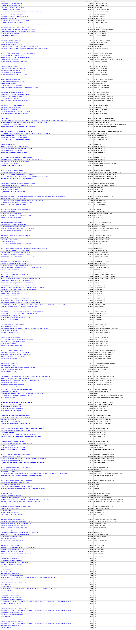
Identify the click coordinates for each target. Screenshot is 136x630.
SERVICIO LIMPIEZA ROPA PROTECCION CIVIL (12, 59)
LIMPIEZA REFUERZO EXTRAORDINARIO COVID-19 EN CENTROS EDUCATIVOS (20, 278)
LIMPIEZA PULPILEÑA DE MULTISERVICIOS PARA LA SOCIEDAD (16, 402)
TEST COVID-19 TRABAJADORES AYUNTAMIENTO (13, 541)
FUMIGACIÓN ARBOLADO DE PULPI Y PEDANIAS (13, 7)
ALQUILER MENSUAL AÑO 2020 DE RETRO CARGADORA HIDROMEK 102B (19, 306)
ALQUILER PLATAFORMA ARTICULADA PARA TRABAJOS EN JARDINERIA (19, 31)
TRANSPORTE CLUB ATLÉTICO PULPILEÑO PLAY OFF (14, 61)
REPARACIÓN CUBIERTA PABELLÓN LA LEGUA (12, 350)
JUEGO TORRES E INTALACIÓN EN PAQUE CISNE (13, 374)
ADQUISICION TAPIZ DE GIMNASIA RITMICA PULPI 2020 (14, 100)
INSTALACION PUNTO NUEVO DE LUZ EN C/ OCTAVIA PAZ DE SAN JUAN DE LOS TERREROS (24, 155)
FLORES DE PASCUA (6, 465)
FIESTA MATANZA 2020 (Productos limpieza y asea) (13, 332)
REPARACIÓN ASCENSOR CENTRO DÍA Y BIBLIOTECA (14, 528)
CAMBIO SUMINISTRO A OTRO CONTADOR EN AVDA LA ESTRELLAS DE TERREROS (21, 159)
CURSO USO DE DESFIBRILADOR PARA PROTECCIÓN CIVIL (15, 129)
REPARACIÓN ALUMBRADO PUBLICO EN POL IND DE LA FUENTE (17, 521)
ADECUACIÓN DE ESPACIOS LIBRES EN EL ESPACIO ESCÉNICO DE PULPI (19, 46)
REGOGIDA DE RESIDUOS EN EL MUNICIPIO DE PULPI (14, 16)
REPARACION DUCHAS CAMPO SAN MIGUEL (12, 460)
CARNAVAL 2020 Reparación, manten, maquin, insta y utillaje (15, 161)
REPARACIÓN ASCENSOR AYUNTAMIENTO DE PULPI (14, 525)
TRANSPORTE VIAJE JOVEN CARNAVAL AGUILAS (13, 70)
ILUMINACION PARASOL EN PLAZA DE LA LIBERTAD (13, 198)
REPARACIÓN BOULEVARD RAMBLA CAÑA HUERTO (13, 449)
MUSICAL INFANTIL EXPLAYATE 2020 (10, 291)
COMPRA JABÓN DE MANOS (8, 445)
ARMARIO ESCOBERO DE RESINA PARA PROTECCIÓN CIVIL (16, 111)
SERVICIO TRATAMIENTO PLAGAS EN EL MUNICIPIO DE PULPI (16, 185)
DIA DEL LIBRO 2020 (5, 569)
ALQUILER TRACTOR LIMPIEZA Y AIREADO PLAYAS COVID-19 (16, 497)
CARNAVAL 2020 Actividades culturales (10, 558)
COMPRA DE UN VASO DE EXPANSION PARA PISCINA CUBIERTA (17, 265)
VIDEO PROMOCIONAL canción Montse (10, 42)
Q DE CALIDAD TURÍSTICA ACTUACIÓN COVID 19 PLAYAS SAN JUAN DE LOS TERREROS (23, 25)
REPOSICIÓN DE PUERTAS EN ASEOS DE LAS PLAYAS (14, 322)
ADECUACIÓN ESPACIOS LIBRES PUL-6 (10, 456)
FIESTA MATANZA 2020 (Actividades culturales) (12, 612)
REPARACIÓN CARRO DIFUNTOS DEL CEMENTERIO (13, 205)
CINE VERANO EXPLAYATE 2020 (8, 83)
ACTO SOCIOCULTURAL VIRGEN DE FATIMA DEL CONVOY (15, 298)
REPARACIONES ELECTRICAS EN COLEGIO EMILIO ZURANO (16, 135)
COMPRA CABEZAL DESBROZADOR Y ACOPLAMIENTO (14, 447)
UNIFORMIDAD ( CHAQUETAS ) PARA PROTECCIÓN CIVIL (15, 352)
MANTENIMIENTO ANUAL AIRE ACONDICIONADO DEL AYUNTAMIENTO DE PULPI (20, 302)
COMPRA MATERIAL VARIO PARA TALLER (11, 545)
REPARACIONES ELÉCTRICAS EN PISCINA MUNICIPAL (14, 137)
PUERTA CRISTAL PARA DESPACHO (9, 363)
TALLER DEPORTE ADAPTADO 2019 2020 (11, 421)
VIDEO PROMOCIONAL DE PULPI (9, 239)
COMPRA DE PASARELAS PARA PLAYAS (10, 315)
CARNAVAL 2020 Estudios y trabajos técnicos (11, 597)
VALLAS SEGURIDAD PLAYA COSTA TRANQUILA (12, 324)
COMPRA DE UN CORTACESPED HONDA (11, 495)
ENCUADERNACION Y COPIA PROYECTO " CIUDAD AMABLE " (16, 250)
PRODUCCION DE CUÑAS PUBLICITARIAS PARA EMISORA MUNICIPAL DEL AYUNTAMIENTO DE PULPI (26, 376)
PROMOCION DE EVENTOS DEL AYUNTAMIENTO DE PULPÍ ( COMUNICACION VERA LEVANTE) (24, 122)
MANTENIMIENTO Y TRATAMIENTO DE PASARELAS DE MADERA (16, 389)
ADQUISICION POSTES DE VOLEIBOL (10, 98)
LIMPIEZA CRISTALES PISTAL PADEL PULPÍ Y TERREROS (15, 274)
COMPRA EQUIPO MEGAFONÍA (8, 343)
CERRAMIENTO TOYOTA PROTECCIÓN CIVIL (12, 3)
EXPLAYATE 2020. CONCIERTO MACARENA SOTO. (13, 356)
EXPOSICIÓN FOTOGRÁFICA (8, 211)
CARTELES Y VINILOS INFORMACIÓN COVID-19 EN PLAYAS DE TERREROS (19, 90)
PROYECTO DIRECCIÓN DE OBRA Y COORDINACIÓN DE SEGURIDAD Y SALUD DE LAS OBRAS (24, 176)
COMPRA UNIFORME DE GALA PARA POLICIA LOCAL (14, 224)
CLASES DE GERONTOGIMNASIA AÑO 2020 (11, 103)
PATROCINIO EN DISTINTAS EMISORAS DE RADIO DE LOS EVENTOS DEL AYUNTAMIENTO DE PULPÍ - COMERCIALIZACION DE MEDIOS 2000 (35, 120)
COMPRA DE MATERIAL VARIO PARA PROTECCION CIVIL (15, 194)
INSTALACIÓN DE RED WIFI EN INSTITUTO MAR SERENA (15, 482)
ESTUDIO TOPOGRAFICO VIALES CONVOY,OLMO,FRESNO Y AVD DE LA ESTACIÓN (21, 476)
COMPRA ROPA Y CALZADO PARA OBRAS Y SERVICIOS (14, 113)
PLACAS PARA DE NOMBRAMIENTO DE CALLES (12, 22)
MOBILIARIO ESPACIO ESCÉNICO (9, 358)
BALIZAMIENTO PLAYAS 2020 (8, 397)
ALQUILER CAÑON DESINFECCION (9, 508)
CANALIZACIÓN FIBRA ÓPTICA (8, 18)
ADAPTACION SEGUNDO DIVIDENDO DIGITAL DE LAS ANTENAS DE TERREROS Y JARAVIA (23, 489)
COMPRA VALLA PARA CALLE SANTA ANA (11, 107)
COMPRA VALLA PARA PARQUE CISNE (10, 319)
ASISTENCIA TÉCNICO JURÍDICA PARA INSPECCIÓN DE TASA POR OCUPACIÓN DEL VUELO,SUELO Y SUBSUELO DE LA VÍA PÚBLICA (34, 473)
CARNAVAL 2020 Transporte (7, 530)
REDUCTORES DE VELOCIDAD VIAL (9, 471)
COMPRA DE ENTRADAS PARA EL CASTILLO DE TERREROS (15, 235)
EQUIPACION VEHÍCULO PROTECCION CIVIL (12, 5)
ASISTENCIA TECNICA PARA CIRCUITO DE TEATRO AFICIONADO (17, 339)
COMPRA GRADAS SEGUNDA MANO (9, 189)
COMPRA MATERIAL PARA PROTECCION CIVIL (12, 105)
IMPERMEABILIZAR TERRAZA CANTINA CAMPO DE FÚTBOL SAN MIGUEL (19, 547)
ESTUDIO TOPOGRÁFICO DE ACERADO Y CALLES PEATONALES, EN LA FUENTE (21, 478)
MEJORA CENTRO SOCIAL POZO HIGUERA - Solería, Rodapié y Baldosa (18, 257)
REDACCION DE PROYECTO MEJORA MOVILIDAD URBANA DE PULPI (18, 179)
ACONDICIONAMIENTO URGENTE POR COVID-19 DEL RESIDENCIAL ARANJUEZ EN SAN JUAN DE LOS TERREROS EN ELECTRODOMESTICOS (36, 601)
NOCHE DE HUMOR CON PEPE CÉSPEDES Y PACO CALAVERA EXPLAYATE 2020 (20, 300)
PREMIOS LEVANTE (5, 118)
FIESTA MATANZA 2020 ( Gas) (8, 144)
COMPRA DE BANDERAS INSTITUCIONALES (11, 536)
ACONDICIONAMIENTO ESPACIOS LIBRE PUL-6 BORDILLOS (15, 261)
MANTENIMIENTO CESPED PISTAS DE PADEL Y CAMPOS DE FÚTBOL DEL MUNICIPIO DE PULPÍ (24, 248)
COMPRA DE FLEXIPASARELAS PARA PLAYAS (12, 369)
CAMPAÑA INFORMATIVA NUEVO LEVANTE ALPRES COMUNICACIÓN (18, 29)
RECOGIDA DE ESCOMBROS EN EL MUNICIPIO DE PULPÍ (15, 20)
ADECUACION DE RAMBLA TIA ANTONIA (10, 9)
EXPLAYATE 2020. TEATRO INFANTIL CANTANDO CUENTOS (15, 423)
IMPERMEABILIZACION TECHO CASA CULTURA (12, 220)
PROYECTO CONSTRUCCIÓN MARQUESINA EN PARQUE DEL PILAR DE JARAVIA (21, 502)
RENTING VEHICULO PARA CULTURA (10, 77)
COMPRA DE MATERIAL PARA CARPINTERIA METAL (13, 543)
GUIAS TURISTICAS (5, 237)
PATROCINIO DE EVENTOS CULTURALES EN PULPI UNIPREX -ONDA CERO (19, 532)
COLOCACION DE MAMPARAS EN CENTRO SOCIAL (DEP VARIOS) (17, 443)
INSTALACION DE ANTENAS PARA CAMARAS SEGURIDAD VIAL (16, 491)
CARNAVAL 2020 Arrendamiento (8, 348)
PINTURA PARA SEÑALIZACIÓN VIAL (9, 391)
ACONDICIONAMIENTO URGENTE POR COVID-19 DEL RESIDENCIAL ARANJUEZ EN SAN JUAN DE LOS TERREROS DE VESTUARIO (33, 304)
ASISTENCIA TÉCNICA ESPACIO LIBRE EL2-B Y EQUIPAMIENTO (16, 131)
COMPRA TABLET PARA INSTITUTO (9, 181)
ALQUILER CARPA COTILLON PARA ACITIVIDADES (13, 192)
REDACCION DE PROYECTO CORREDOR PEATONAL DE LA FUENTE (17, 174)
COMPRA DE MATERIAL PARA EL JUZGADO (11, 222)
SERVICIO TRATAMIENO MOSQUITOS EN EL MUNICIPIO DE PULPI (17, 283)
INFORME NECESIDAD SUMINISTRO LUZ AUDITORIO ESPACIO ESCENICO (19, 183)
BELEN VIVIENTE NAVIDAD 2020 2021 (10, 296)
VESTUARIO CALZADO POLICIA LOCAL (10, 109)
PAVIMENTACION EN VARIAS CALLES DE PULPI (12, 384)
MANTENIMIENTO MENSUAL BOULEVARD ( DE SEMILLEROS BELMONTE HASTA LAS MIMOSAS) (24, 328)
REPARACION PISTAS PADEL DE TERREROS (12, 170)
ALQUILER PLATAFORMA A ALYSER (9, 35)
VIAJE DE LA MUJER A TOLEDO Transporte (11, 72)
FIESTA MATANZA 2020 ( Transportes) (9, 66)
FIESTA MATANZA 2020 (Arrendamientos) (10, 337)
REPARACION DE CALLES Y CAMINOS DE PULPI (12, 55)
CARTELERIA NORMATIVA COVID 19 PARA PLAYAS (13, 441)
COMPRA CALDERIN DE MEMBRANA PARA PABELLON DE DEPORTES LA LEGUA (20, 452)
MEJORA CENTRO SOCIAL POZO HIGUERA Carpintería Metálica (16, 378)
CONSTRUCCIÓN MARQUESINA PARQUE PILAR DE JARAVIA (15, 209)
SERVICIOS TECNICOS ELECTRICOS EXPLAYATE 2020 (14, 152)
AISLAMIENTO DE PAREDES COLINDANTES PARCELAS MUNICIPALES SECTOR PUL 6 (22, 200)
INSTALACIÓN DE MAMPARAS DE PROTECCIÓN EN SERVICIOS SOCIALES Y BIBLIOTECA (23, 428)
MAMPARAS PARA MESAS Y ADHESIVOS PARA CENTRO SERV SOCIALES (19, 434)
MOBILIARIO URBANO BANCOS (8, 371)
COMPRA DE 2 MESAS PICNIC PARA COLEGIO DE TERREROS (16, 317)
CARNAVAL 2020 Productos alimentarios (10, 168)
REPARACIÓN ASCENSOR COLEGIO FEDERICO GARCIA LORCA (16, 523)
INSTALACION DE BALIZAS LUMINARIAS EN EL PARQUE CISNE (16, 148)
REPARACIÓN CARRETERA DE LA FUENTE (11, 44)
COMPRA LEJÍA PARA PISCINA (8, 272)
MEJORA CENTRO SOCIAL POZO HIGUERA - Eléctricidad (14, 146)
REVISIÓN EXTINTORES (6, 493)
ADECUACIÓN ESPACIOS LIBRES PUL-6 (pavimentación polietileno (17, 202)
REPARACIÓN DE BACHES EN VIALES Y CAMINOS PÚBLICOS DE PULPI (18, 53)
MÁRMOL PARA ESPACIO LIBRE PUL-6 (10, 326)
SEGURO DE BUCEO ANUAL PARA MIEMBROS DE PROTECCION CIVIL (18, 367)
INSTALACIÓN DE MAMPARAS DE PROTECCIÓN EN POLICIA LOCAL (17, 430)
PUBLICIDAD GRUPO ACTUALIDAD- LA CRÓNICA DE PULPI (15, 252)
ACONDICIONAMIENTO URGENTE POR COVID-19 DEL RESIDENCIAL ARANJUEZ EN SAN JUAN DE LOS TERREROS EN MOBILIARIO (33, 196)
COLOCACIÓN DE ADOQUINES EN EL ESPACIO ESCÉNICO (15, 254)
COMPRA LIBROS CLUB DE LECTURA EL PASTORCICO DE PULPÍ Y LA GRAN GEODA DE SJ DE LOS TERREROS (28, 577)
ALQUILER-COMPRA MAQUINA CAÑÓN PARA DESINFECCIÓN (16, 506)
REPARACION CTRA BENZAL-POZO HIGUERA (12, 14)
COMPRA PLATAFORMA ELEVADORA (10, 33)
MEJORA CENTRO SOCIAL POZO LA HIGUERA (12, 551)
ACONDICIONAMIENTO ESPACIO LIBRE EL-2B (12, 124)
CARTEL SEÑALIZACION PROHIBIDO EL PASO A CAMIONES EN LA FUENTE (19, 87)
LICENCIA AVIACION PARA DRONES (9, 512)
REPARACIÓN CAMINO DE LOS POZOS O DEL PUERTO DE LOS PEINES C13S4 (20, 380)
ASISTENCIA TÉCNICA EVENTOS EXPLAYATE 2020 (13, 341)
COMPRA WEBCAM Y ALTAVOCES (9, 365)
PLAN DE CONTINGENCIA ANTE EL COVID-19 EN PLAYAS (15, 27)
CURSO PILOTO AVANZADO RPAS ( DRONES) (12, 515)
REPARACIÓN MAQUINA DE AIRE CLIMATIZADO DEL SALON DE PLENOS (18, 289)
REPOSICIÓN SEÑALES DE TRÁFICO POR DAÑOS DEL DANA (16, 467)
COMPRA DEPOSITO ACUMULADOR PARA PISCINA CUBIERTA (16, 263)
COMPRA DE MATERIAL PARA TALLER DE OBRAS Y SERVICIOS (16, 215)
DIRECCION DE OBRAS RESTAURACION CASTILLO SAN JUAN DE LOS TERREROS (21, 267)
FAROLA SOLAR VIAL (6, 38)
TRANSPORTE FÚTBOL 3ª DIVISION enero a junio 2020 (14, 74)
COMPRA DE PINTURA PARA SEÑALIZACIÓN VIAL (13, 387)
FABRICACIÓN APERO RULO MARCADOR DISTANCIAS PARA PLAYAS (18, 504)
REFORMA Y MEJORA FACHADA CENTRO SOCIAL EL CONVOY (16, 554)
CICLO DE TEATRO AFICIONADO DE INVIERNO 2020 (13, 582)
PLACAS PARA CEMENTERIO (8, 432)
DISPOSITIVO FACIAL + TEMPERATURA (10, 484)
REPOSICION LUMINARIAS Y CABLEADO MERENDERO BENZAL (16, 157)
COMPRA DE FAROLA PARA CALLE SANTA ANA (12, 519)
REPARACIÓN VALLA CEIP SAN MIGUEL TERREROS (13, 556)
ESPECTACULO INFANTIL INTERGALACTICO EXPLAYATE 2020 (16, 417)
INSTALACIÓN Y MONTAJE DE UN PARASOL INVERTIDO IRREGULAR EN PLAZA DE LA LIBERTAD (24, 48)
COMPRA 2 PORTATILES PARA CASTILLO (11, 410)
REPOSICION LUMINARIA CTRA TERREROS (11, 150)
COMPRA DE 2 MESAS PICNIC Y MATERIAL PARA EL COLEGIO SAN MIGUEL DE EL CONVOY (23, 311)
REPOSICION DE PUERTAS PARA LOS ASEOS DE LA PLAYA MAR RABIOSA (19, 313)
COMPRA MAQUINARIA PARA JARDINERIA (11, 213)
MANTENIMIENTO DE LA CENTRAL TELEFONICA (12, 517)
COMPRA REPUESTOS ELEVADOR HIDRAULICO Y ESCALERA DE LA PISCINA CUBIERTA (22, 393)
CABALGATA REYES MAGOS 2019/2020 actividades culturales (15, 57)
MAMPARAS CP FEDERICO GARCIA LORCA (11, 85)
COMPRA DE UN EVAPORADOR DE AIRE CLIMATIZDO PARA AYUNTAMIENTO (19, 285)
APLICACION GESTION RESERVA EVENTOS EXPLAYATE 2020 (16, 231)
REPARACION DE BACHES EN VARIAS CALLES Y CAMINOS (15, 51)
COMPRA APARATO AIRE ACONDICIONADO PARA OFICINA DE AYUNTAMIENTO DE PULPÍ (22, 287)
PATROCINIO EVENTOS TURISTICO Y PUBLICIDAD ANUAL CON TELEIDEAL (19, 126)
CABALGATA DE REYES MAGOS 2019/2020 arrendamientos (15, 562)
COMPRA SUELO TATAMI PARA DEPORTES (11, 96)
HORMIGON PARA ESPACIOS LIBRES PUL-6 (11, 218)
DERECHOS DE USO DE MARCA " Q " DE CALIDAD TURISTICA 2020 (17, 228)
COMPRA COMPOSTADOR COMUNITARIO (11, 40)
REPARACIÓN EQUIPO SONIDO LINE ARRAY (11, 345)
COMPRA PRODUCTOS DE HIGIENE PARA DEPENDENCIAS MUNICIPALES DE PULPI (21, 335)
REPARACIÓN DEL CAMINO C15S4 (9, 382)
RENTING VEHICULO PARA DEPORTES (10, 79)
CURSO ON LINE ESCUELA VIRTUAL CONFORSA (13, 207)
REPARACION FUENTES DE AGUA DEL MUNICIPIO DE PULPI (15, 454)
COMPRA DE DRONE (6, 510)
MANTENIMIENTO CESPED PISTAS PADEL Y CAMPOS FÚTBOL (16, 244)
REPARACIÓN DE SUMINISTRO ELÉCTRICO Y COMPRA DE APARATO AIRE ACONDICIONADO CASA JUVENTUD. (28, 142)
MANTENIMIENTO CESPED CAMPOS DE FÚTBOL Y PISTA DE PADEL (17, 246)
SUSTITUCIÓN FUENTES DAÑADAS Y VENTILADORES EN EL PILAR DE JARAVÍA (20, 486)
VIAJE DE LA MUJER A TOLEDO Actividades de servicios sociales (16, 270)
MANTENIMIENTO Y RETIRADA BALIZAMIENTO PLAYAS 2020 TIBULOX (18, 395)
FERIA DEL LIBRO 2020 (6, 586)
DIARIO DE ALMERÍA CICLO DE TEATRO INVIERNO (13, 172)
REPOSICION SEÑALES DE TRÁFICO (10, 469)
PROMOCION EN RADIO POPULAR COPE (11, 406)
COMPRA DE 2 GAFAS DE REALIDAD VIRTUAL (12, 408)
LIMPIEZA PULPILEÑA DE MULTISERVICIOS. (11, 404)
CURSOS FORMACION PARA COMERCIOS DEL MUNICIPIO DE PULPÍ (17, 233)
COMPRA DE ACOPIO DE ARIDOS (9, 330)
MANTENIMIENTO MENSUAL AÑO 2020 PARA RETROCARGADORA (17, 309)
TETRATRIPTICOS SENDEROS (8, 241)
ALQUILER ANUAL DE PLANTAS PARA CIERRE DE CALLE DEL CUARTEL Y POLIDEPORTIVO (23, 463)
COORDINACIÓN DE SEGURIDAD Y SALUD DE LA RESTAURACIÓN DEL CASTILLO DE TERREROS (25, 499)
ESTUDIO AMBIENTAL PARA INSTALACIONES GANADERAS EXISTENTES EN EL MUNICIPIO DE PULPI (25, 133)
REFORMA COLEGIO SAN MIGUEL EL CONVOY (12, 549)
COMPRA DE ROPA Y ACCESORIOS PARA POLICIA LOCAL (15, 226)
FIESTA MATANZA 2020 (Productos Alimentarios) (12, 560)
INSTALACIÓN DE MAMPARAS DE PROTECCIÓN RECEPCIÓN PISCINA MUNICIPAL (21, 436)
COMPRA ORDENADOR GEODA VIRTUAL (11, 413)
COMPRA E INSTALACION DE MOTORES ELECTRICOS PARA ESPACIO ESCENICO (21, 12)
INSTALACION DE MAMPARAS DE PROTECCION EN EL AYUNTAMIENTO (18, 439)
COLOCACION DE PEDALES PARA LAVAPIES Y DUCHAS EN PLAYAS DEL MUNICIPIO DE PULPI (24, 458)
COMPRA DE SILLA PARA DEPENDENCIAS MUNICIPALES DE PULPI (17, 361)
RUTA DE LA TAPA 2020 (6, 571)
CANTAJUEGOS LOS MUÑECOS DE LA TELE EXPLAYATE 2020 (16, 354)
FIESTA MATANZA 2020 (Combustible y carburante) (13, 81)
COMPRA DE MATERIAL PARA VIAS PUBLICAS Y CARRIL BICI (16, 116)
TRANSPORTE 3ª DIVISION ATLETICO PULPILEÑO (13, 68)
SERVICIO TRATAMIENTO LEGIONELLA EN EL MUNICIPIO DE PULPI (17, 280)
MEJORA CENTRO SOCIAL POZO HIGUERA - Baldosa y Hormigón (16, 259)
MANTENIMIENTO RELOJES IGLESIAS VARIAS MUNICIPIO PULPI (16, 480)
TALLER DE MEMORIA (6, 426)
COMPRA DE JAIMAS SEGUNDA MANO (10, 187)
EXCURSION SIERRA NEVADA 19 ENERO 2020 (12, 64)
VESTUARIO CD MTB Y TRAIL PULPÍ (9, 163)
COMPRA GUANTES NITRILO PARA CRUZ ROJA (12, 92)
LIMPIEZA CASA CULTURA (7, 276)
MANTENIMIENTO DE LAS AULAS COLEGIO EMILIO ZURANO (15, 139)
